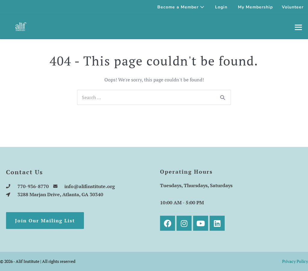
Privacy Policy (295, 261)
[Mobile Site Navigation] (298, 27)
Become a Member (181, 7)
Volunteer (292, 7)
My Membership (255, 7)
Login (221, 7)
